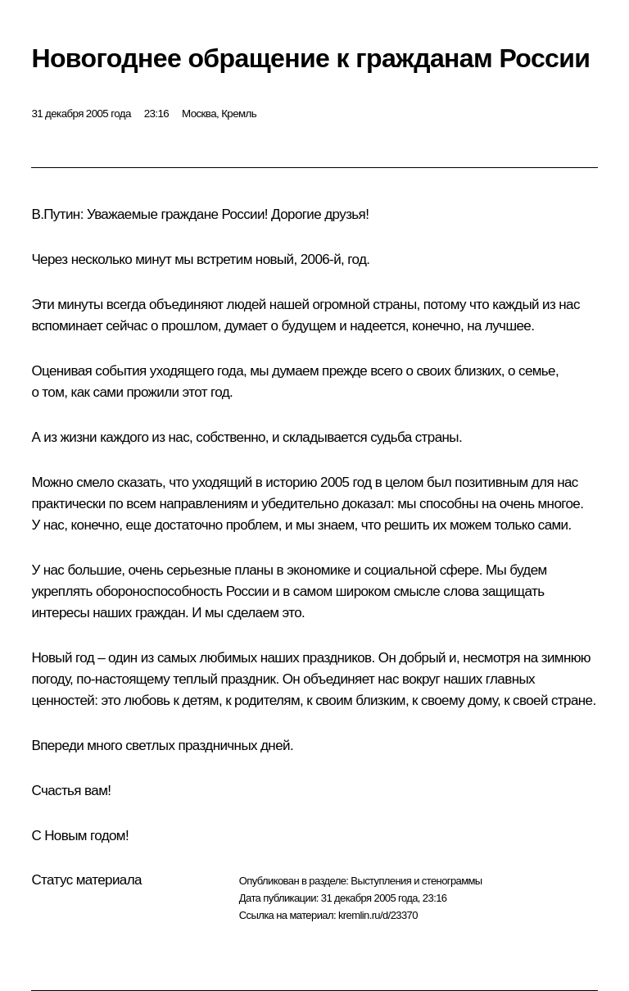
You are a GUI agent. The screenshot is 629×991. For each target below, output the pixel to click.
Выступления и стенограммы (416, 881)
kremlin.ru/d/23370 (378, 915)
